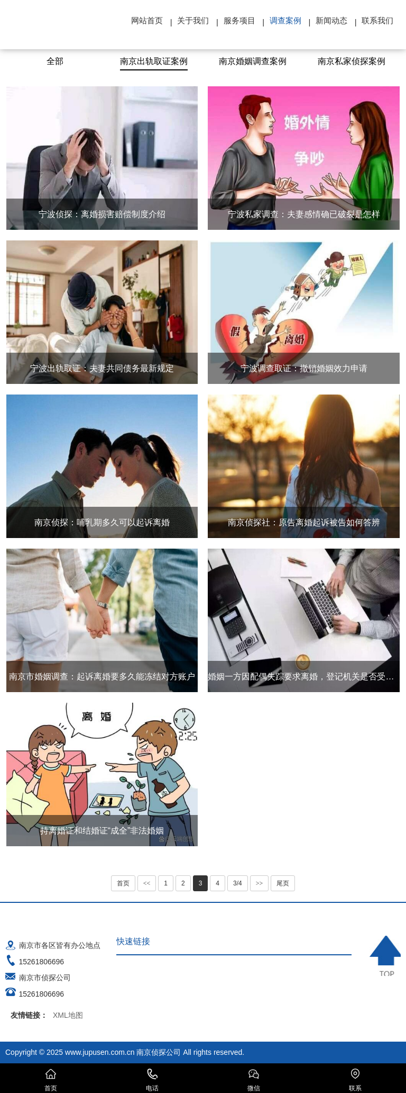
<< (147, 883)
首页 (123, 883)
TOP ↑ (385, 956)
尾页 (282, 883)
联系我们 (377, 20)
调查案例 (285, 20)
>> (259, 883)
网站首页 (147, 20)
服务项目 (239, 20)
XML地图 (68, 1015)
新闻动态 (331, 20)
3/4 (237, 883)
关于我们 (193, 20)
